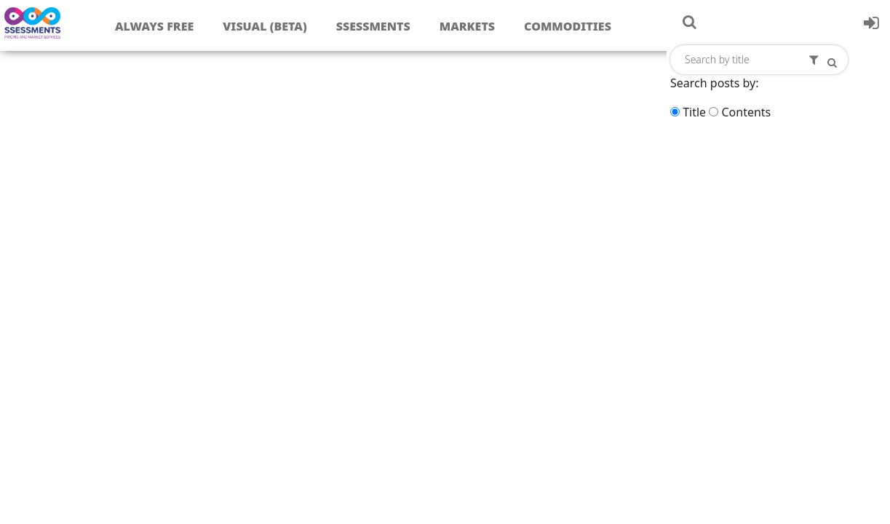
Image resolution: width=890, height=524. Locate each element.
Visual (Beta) (264, 26)
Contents (746, 112)
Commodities (567, 26)
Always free (154, 26)
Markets (467, 26)
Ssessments (373, 26)
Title (694, 112)
